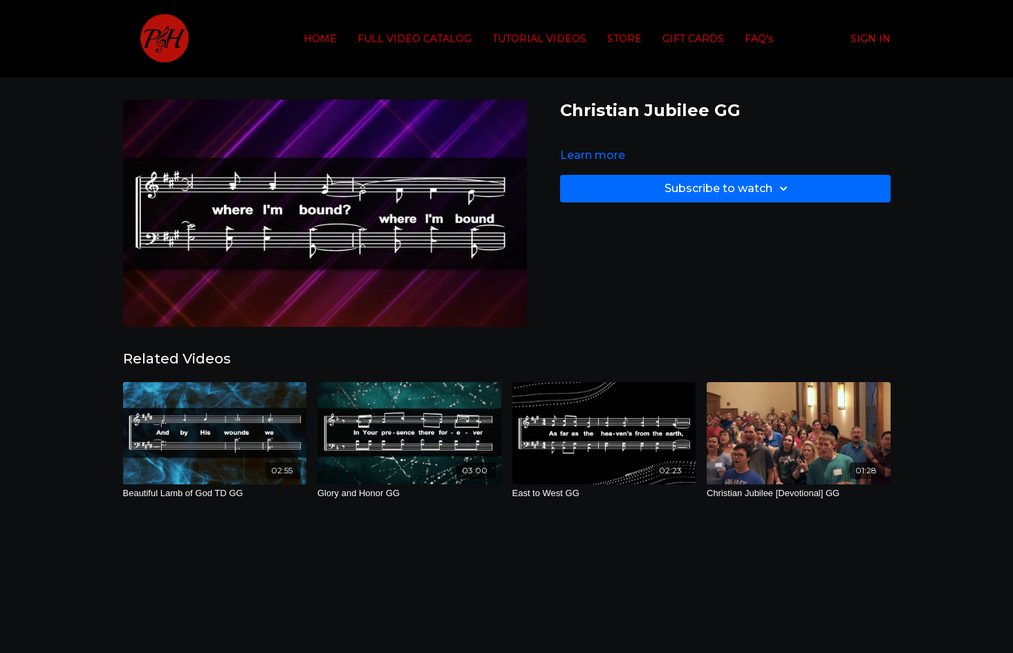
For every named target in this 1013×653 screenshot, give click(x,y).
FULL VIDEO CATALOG (414, 38)
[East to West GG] (604, 493)
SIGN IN (871, 38)
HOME (320, 38)
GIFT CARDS (693, 38)
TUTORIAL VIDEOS (539, 38)
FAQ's (759, 38)
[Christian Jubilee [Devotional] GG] (799, 493)
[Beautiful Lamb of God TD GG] (215, 493)
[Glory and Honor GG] (409, 493)
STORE (624, 38)
